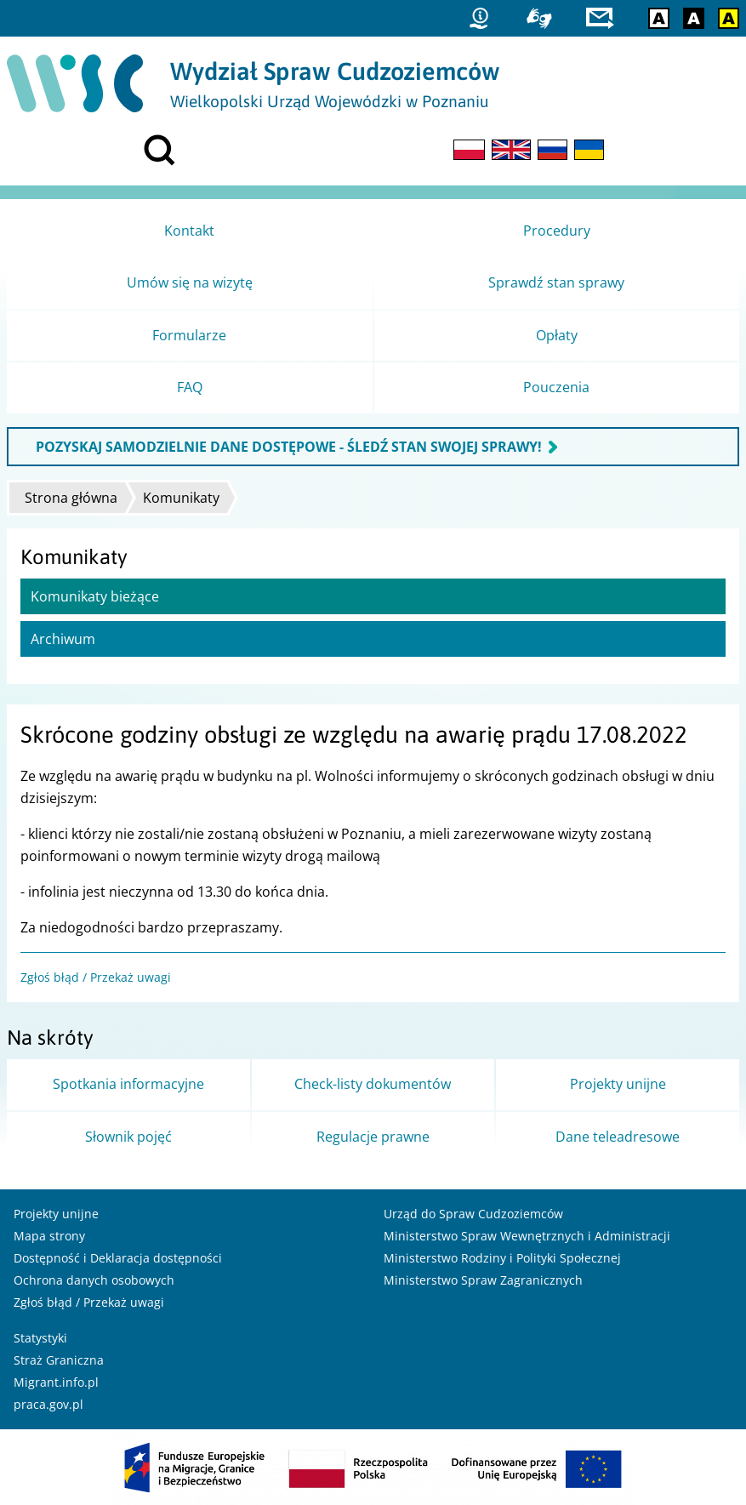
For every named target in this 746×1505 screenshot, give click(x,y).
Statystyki (40, 1338)
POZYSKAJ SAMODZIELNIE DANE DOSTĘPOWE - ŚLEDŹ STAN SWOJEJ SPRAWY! (289, 446)
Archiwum (63, 639)
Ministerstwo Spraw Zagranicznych (483, 1280)
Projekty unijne (56, 1214)
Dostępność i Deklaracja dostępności (118, 1258)
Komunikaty (181, 497)
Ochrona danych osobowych (94, 1280)
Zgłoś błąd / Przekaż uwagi (95, 977)
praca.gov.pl (48, 1404)
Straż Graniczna (59, 1360)
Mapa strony (49, 1236)
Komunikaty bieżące (95, 596)
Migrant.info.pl (56, 1382)
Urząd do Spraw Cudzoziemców (473, 1214)
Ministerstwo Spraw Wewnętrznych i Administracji (527, 1236)
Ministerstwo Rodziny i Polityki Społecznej (502, 1258)
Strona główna (71, 497)
